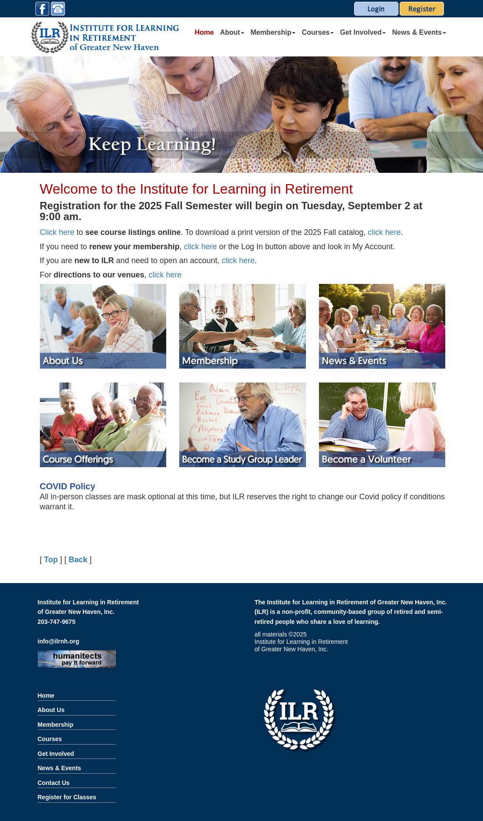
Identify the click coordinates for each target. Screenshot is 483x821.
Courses (318, 32)
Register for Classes (67, 797)
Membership (273, 32)
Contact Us (54, 782)
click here (383, 232)
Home (204, 32)
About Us (51, 709)
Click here (57, 232)
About (232, 32)
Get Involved (363, 32)
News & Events (419, 32)
